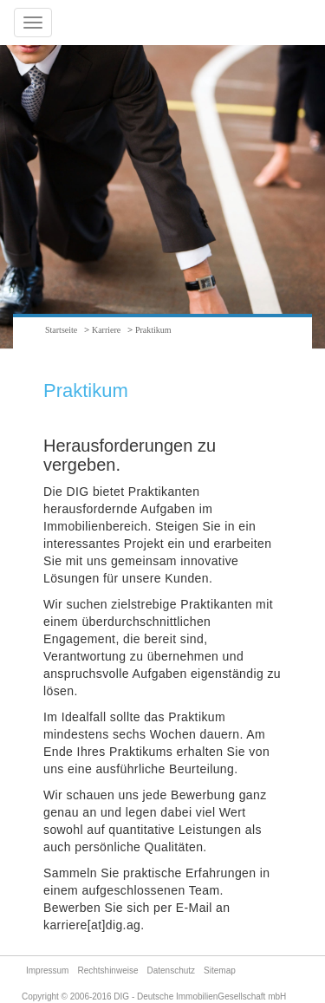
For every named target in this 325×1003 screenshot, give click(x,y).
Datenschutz (171, 970)
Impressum (47, 970)
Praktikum (153, 330)
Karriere (106, 330)
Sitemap (220, 970)
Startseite (61, 330)
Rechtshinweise (107, 970)
